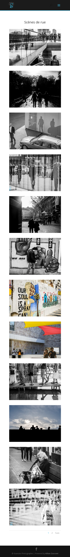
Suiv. (57, 533)
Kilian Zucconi (51, 553)
